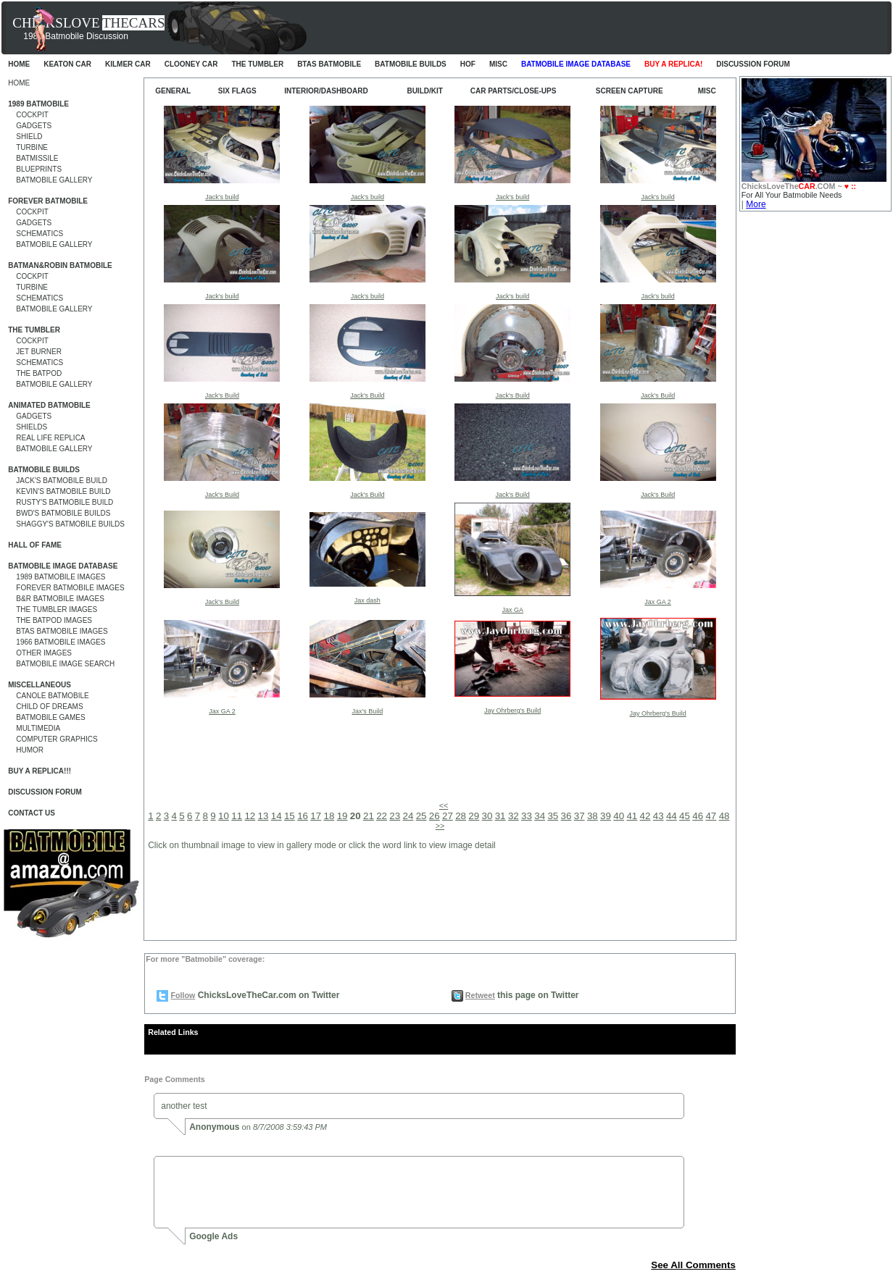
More (755, 204)
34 (539, 815)
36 (566, 815)
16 (302, 815)
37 (579, 815)
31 (500, 815)
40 (618, 815)
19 (342, 815)
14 (276, 815)
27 (447, 815)
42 (645, 815)
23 (394, 815)
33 (526, 815)
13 (263, 815)
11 (236, 815)
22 (381, 815)
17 (315, 815)
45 (684, 815)
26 (434, 815)
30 (487, 815)
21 (368, 815)
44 (671, 815)
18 (328, 815)
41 (631, 815)
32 (513, 815)
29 (473, 815)
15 (289, 815)
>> (440, 825)
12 (249, 815)
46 (697, 815)
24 (408, 815)
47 (710, 815)
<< (443, 805)
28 (460, 815)
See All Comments (693, 1265)
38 (592, 815)
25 (421, 815)
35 (552, 815)
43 (658, 815)
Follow (183, 995)
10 (223, 815)
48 (724, 815)
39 (605, 815)
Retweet (480, 995)
